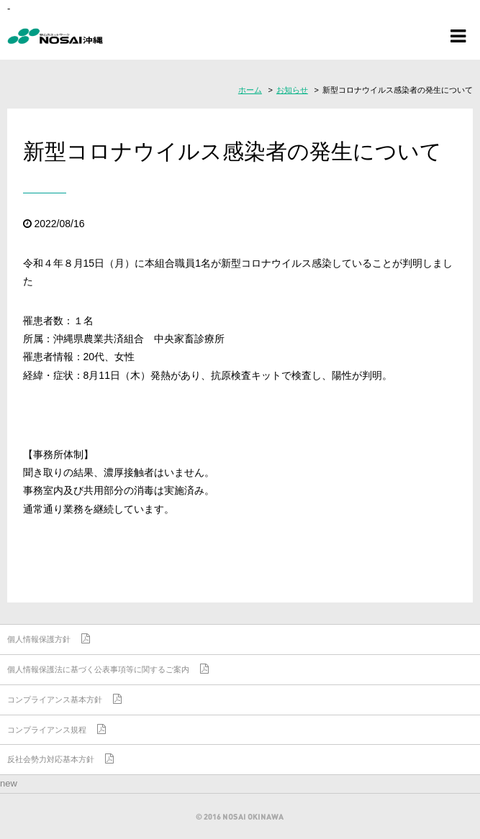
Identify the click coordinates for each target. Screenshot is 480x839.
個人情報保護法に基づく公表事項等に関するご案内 (98, 669)
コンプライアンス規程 (46, 729)
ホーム (250, 90)
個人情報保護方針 (39, 639)
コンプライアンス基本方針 (54, 699)
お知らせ (292, 90)
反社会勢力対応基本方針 (50, 759)
